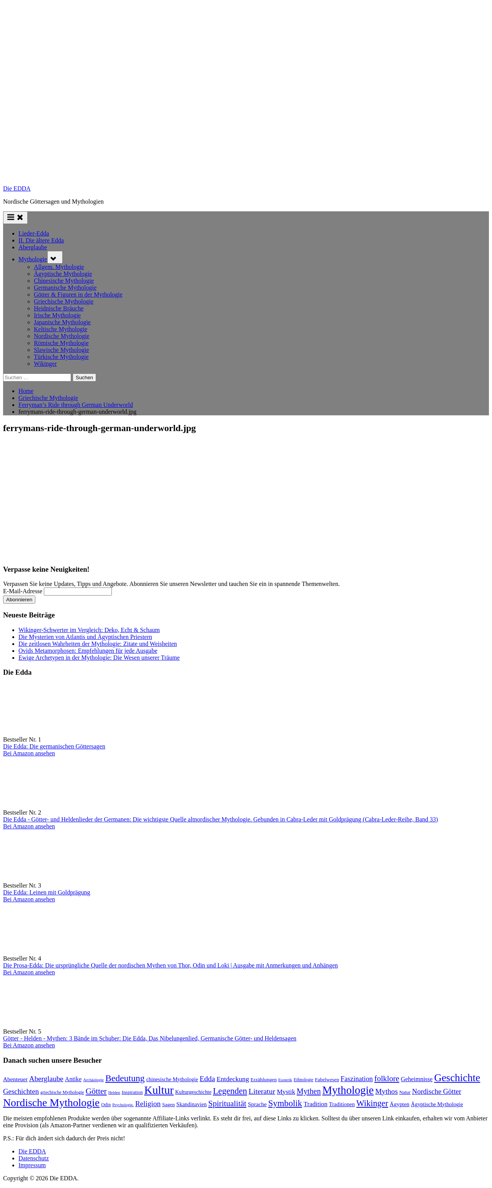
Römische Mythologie (61, 343)
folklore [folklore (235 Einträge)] (386, 1078)
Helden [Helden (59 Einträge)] (114, 1092)
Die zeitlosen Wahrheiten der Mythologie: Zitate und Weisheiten (97, 643)
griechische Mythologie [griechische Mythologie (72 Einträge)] (62, 1092)
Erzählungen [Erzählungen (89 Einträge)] (264, 1079)
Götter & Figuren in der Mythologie (78, 294)
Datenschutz (33, 1158)
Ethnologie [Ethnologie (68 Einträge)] (303, 1079)
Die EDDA (17, 188)
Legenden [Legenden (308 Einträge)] (230, 1091)
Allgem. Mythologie (59, 267)
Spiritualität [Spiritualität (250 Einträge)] (227, 1103)
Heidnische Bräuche (58, 308)
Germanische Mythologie (65, 287)
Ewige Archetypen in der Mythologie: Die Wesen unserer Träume (99, 657)
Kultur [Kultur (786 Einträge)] (159, 1090)
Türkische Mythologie (61, 356)
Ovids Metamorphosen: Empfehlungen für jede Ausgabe (87, 650)
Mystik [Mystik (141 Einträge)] (286, 1091)
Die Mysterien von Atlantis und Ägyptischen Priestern (85, 637)
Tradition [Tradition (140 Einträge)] (315, 1104)
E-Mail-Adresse (22, 591)
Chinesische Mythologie (64, 280)
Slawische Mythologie (61, 350)
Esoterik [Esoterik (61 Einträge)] (285, 1079)
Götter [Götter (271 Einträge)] (96, 1091)
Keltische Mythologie (60, 329)
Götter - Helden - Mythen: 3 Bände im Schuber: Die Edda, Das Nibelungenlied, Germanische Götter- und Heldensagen (149, 1038)
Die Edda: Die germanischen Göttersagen (54, 746)
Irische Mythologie (57, 315)
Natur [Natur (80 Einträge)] (405, 1092)
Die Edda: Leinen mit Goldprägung (46, 892)
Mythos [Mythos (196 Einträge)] (386, 1091)
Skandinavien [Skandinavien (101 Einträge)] (191, 1104)
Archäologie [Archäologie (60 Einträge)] (93, 1079)
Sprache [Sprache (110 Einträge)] (257, 1104)
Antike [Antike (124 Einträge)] (73, 1079)
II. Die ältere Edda (41, 240)
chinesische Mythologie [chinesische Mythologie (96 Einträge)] (172, 1079)
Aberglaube (32, 247)
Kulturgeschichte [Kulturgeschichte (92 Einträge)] (193, 1092)
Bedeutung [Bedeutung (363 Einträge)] (125, 1078)
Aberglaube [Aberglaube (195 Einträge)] (46, 1079)
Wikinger (45, 363)
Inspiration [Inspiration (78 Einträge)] (132, 1092)
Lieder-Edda (33, 233)
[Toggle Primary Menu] (15, 217)
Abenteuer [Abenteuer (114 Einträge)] (15, 1079)
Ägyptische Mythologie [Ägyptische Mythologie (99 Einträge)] (437, 1104)
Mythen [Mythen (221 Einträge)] (309, 1091)
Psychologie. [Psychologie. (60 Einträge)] (123, 1104)
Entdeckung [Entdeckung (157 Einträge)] (232, 1079)
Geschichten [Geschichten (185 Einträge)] (21, 1091)
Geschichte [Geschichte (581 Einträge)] (457, 1077)
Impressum (32, 1165)
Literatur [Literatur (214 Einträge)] (262, 1091)
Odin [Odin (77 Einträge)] (106, 1104)
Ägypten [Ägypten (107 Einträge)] (399, 1104)
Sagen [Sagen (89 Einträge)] (168, 1104)
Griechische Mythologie (63, 301)
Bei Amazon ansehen (29, 753)
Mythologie (32, 259)
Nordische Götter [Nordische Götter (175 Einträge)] (436, 1091)
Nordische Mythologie (61, 336)
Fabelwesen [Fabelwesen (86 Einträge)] (327, 1079)
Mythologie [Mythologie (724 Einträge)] (348, 1090)
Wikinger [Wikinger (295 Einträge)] (372, 1103)
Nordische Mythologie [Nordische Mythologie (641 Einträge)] (51, 1102)
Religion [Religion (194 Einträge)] (148, 1104)
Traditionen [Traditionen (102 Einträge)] (342, 1104)
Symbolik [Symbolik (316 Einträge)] (285, 1103)
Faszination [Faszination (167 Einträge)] (357, 1079)
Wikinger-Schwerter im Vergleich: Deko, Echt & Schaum (89, 630)
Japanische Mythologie (62, 322)
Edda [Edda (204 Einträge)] (207, 1079)
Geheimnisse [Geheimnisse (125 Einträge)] (417, 1079)
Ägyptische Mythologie (63, 273)
